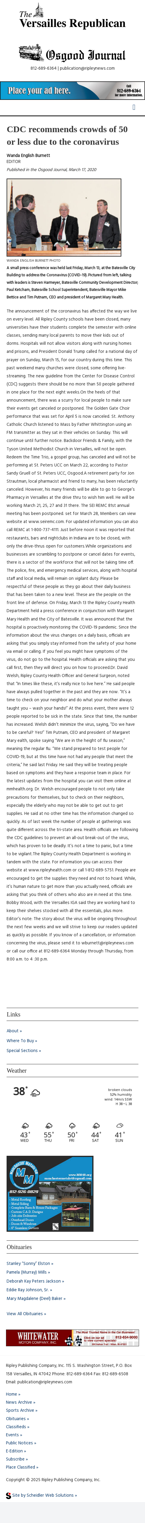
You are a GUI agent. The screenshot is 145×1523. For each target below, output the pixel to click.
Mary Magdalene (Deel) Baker (34, 1298)
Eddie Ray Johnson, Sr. (28, 1290)
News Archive (19, 1402)
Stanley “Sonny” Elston (28, 1263)
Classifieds (16, 1427)
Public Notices (19, 1443)
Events (12, 1435)
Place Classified (20, 1467)
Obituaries (16, 1419)
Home (11, 1394)
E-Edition (14, 1451)
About (13, 1031)
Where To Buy (20, 1041)
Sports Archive (20, 1410)
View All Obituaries (25, 1314)
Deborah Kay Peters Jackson (34, 1281)
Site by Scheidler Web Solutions (40, 1495)
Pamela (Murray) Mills (27, 1272)
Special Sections (22, 1051)
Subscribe (15, 1459)
